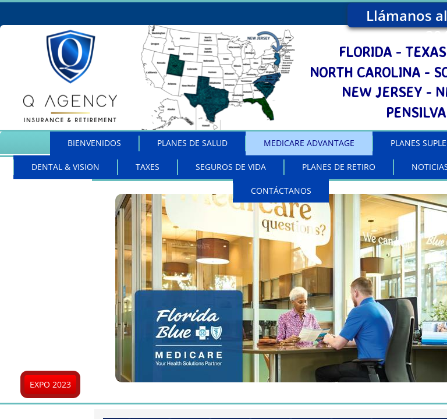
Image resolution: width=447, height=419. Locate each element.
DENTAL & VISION (65, 166)
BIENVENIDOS (94, 142)
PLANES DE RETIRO (338, 166)
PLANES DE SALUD (192, 142)
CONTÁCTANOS (281, 190)
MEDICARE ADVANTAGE (309, 142)
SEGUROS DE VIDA (231, 166)
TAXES (147, 166)
